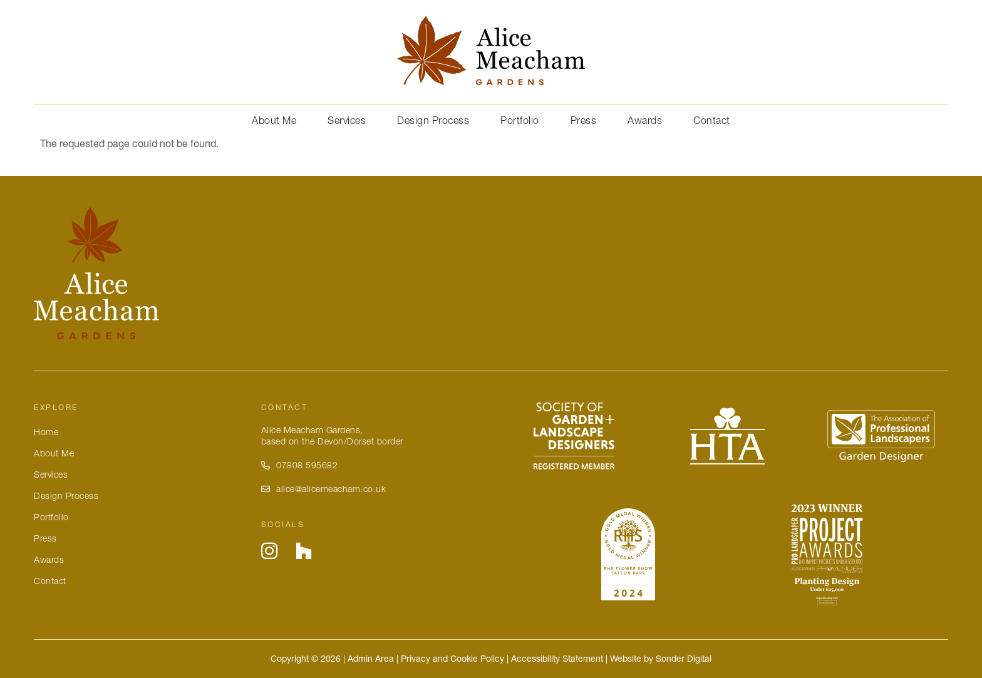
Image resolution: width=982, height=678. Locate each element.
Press (584, 120)
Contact (711, 120)
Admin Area (371, 658)
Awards (645, 120)
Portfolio (519, 120)
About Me (274, 120)
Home (46, 432)
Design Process (433, 120)
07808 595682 (299, 465)
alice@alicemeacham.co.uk (323, 489)
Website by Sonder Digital (660, 658)
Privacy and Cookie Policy (452, 658)
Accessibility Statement (557, 658)
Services (347, 120)
